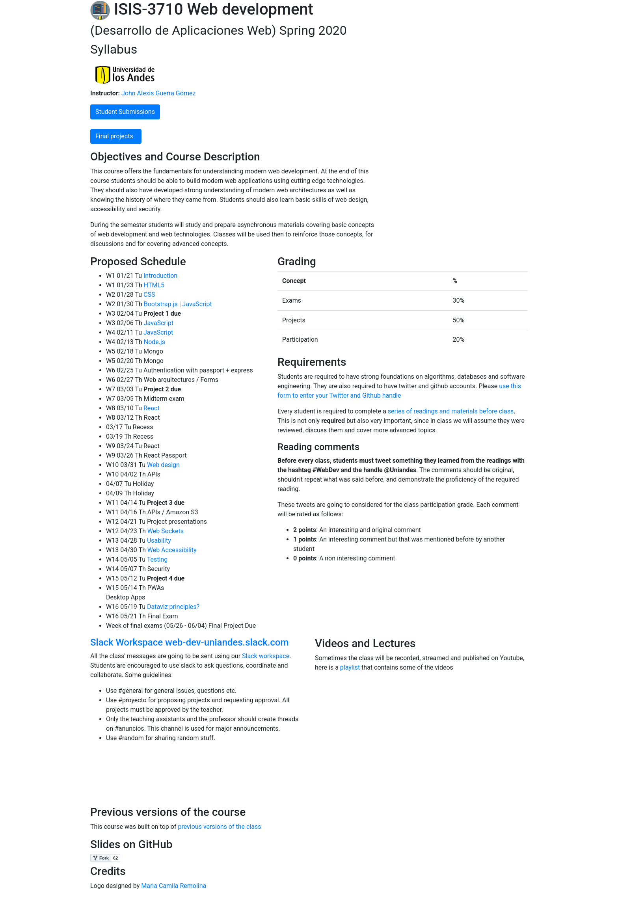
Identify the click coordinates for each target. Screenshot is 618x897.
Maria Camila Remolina (173, 886)
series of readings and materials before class (451, 411)
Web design (162, 465)
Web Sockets (165, 531)
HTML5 (153, 285)
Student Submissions (125, 111)
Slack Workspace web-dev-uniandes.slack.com (189, 642)
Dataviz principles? (172, 606)
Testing (156, 559)
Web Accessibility (171, 550)
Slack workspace (265, 656)
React (151, 408)
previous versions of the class (219, 826)
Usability (158, 540)
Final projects (115, 136)
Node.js (153, 342)
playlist (350, 667)
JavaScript (196, 304)
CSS (148, 294)
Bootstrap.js (160, 304)
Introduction (159, 275)
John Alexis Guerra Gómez (157, 93)
